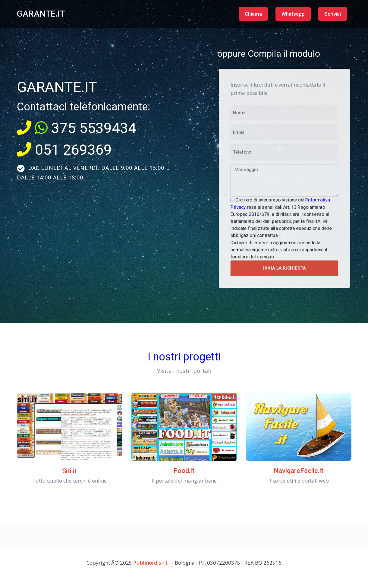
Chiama (253, 14)
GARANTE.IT (41, 14)
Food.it (184, 470)
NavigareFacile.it (298, 470)
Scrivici (332, 14)
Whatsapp (293, 14)
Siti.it (69, 471)
